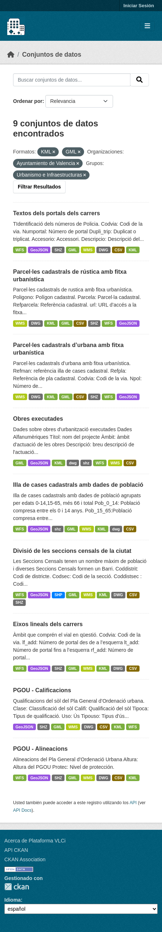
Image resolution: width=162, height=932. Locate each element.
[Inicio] (10, 54)
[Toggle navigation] (147, 26)
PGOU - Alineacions (40, 749)
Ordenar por (27, 101)
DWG (103, 250)
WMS (88, 250)
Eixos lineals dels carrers (48, 624)
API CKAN (16, 850)
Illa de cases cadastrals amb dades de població (78, 485)
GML (72, 250)
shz (86, 463)
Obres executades (38, 419)
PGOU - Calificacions (42, 690)
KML (133, 250)
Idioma (12, 900)
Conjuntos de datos (51, 54)
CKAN (16, 886)
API (133, 802)
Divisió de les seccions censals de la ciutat (72, 551)
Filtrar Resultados (39, 187)
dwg (72, 463)
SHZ (58, 250)
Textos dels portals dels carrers (56, 213)
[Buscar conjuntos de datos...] (71, 79)
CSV (118, 250)
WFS (20, 250)
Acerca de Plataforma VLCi (35, 841)
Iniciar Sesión (138, 5)
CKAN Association (25, 859)
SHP (58, 595)
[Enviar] (139, 79)
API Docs (22, 810)
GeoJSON (39, 250)
